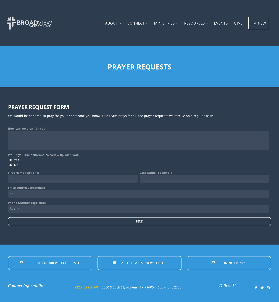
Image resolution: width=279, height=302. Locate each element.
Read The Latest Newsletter (139, 263)
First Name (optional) (24, 173)
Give (238, 23)
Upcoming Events (228, 263)
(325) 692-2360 (86, 287)
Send (139, 221)
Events (221, 23)
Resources (196, 23)
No (16, 165)
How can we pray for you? (27, 129)
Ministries (166, 23)
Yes (16, 160)
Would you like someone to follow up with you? (43, 155)
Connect (137, 23)
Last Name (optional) (156, 173)
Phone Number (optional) (27, 203)
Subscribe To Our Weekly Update (49, 263)
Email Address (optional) (26, 188)
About (113, 23)
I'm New (258, 23)
